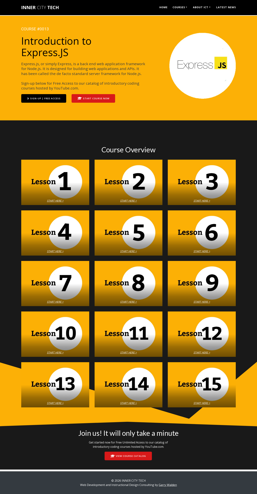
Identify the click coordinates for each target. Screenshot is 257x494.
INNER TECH (40, 7)
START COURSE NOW (96, 99)
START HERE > (55, 200)
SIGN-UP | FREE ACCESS (44, 99)
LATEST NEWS (226, 7)
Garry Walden (168, 485)
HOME (163, 7)
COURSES (179, 7)
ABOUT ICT (200, 7)
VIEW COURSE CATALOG (128, 457)
